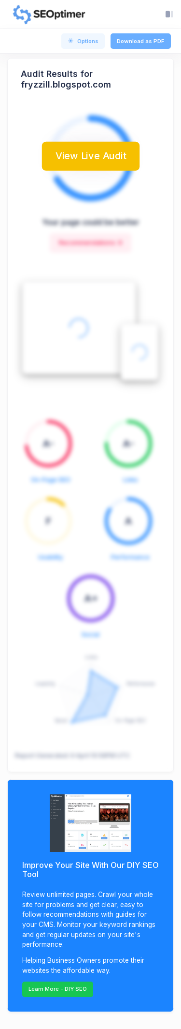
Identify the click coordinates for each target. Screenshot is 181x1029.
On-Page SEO (50, 479)
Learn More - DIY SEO (57, 988)
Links (130, 479)
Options (83, 41)
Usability (50, 557)
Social (90, 634)
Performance (130, 557)
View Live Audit (91, 156)
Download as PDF (141, 41)
